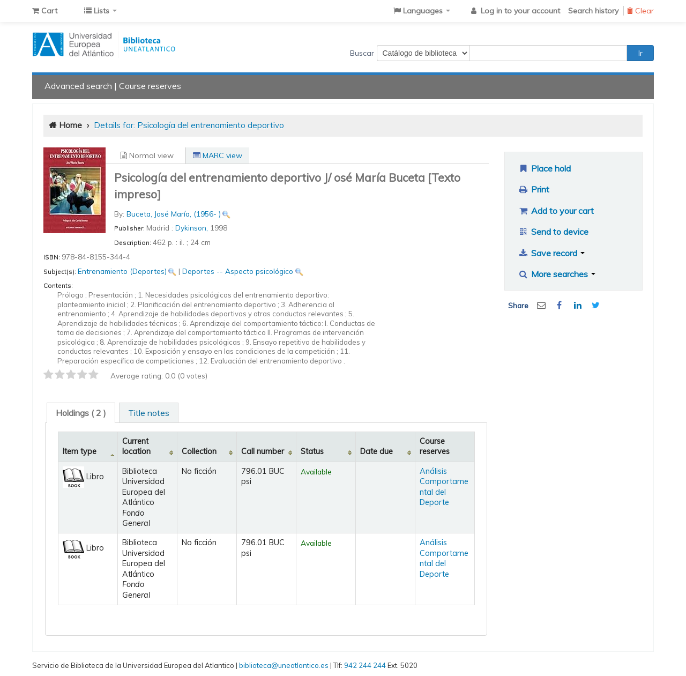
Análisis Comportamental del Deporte (444, 486)
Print (533, 189)
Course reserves (150, 85)
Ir (640, 53)
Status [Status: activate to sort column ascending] (312, 451)
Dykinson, (192, 227)
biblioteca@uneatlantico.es (284, 665)
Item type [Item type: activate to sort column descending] (79, 451)
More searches (556, 274)
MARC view (217, 155)
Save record (551, 253)
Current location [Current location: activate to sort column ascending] (136, 446)
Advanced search (78, 85)
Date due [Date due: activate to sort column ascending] (376, 451)
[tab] (81, 413)
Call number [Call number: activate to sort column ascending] (262, 451)
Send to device (553, 231)
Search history (593, 11)
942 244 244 (365, 665)
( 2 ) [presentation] (81, 412)
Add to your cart (556, 210)
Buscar (362, 53)
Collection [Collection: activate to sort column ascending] (199, 451)
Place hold (544, 168)
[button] (44, 10)
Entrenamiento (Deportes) (122, 271)
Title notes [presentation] (148, 412)
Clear (640, 11)
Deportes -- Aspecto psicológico (237, 271)
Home (70, 125)
